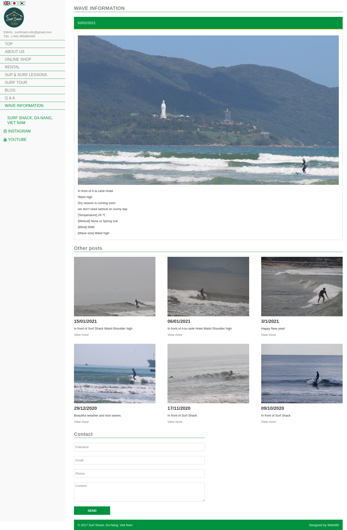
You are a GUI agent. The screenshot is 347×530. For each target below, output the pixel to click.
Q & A (10, 98)
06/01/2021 (178, 321)
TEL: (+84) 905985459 (19, 36)
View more (81, 335)
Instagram (17, 131)
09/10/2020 (272, 408)
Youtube (15, 140)
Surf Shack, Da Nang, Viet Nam (30, 120)
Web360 (333, 525)
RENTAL (12, 67)
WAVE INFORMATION (24, 106)
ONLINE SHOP (18, 59)
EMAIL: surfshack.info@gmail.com (28, 32)
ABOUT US (15, 52)
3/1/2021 (270, 321)
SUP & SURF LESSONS (26, 75)
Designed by (324, 525)
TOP (9, 44)
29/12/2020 (85, 408)
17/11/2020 (178, 408)
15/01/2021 (85, 321)
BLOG (10, 90)
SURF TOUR (16, 82)
